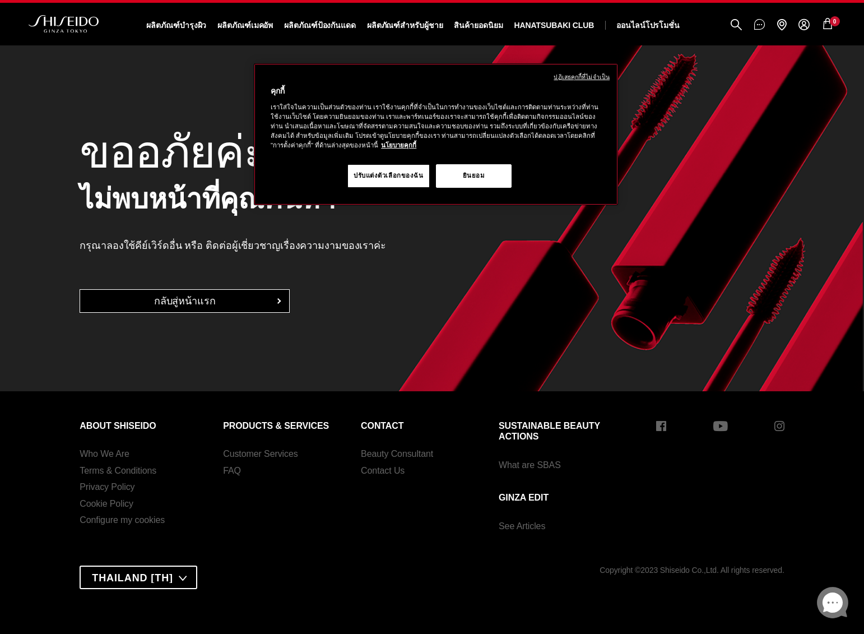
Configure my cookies (122, 520)
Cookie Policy (106, 503)
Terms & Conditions (118, 470)
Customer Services (260, 454)
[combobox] (138, 577)
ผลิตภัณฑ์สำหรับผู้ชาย (405, 25)
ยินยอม (474, 175)
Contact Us (383, 470)
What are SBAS (530, 465)
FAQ (232, 470)
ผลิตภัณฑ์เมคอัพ (245, 25)
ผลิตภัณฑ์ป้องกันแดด (320, 25)
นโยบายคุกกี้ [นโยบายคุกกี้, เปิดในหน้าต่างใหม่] (398, 145)
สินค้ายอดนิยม (478, 25)
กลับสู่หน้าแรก (185, 301)
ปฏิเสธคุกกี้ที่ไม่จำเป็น (582, 76)
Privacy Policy (107, 487)
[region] (436, 134)
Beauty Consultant (397, 454)
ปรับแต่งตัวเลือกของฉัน (389, 175)
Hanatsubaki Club (554, 25)
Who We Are (104, 454)
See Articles (522, 526)
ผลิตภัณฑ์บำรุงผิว (176, 25)
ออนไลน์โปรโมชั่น (648, 25)
